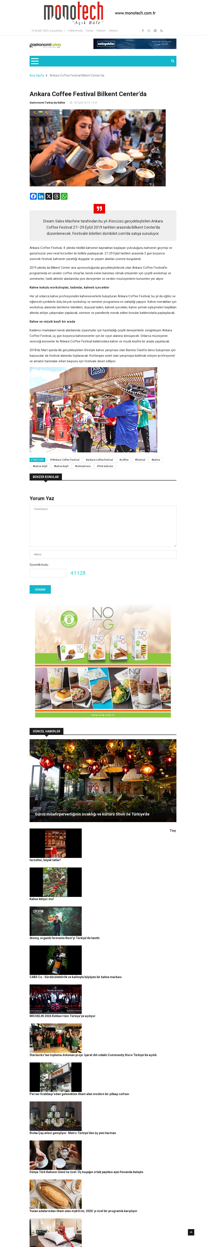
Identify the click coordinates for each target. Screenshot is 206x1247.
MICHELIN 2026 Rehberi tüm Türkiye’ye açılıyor (101, 925)
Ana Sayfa (37, 75)
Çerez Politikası (143, 1234)
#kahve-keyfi (61, 466)
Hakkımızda (75, 30)
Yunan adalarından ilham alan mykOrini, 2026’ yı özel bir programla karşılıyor (122, 1042)
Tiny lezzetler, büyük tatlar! (87, 830)
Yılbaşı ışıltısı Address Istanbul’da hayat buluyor (101, 1065)
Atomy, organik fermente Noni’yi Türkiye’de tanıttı (103, 877)
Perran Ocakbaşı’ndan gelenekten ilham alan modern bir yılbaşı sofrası (117, 971)
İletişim (113, 30)
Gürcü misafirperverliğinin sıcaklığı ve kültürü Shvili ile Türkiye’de (92, 814)
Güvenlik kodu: (39, 564)
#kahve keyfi (40, 466)
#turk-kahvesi (83, 466)
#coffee (124, 459)
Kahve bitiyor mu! (80, 854)
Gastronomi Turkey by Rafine (47, 102)
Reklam (101, 30)
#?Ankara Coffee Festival (64, 459)
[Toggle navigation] (34, 61)
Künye (89, 30)
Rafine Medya (52, 1234)
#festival (140, 459)
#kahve (156, 459)
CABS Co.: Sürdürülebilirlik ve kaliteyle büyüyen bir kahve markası (114, 901)
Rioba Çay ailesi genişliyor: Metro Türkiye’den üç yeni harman (111, 995)
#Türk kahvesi (105, 466)
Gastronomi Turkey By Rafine (80, 1234)
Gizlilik (128, 1234)
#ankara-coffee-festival (99, 459)
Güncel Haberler (42, 1241)
